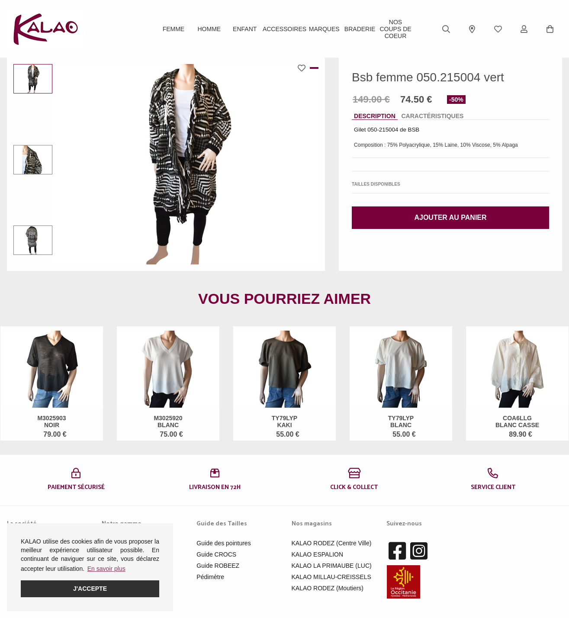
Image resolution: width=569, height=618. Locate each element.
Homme (209, 29)
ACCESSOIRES (284, 29)
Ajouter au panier (450, 217)
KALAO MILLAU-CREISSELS (331, 576)
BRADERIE (360, 29)
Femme (174, 29)
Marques (324, 29)
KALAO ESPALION (318, 554)
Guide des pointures (223, 543)
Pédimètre (210, 576)
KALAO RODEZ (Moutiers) (327, 588)
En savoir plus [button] (106, 568)
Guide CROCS (216, 554)
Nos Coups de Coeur (395, 29)
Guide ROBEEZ (217, 565)
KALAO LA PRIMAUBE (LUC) (332, 565)
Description (374, 116)
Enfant (245, 29)
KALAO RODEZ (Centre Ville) (332, 543)
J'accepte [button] (90, 588)
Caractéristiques (432, 116)
